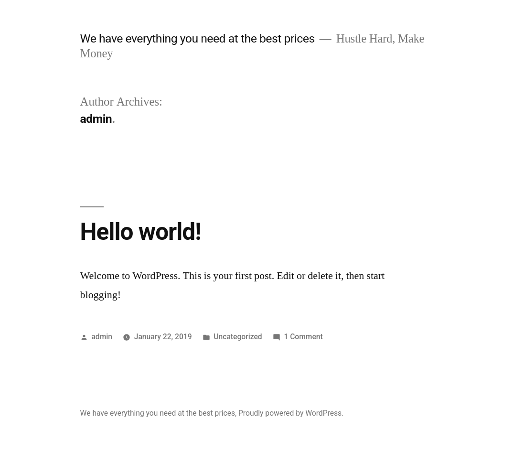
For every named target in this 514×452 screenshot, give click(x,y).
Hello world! (140, 232)
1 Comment (303, 336)
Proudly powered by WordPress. (290, 413)
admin (101, 336)
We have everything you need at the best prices (197, 38)
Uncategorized (238, 336)
